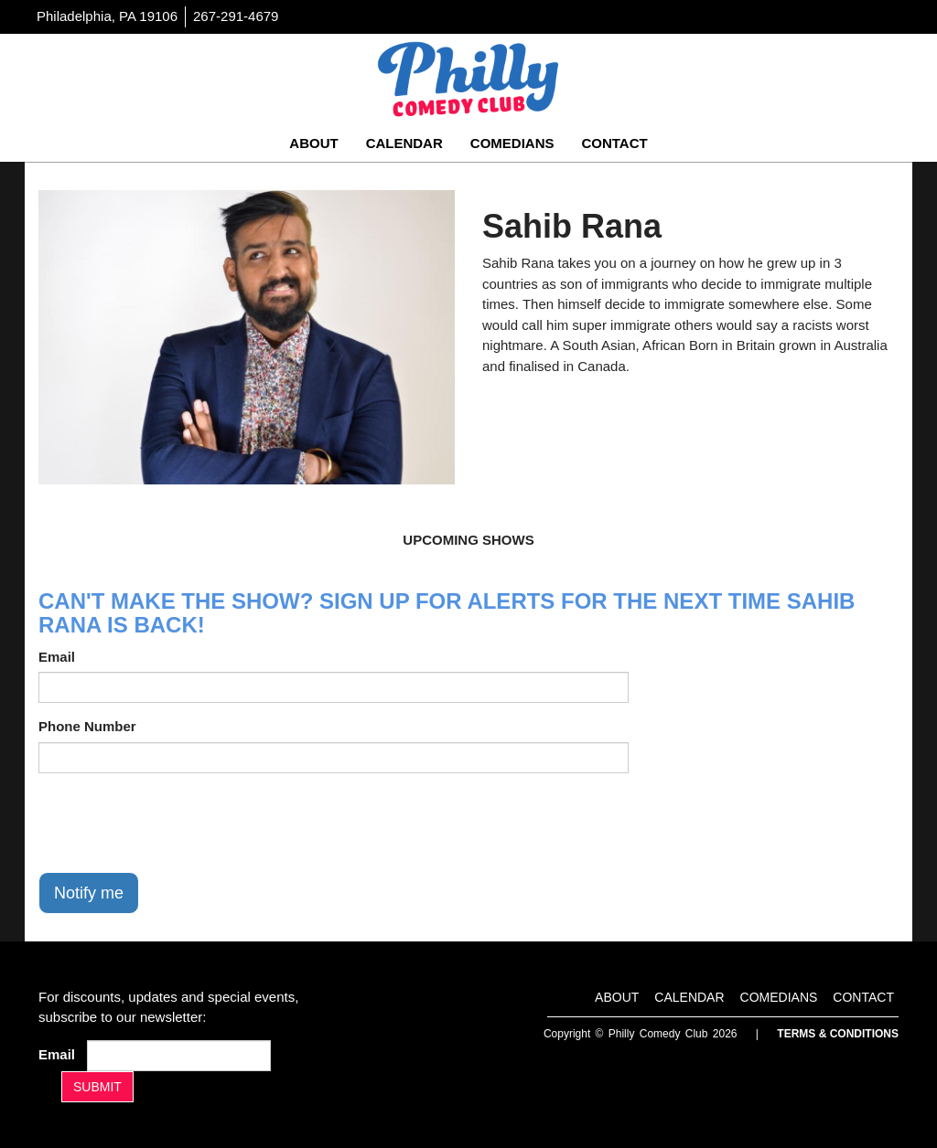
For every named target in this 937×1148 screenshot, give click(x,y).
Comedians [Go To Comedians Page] (512, 143)
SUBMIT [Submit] (97, 1086)
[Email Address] (179, 1055)
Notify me (89, 893)
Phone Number (87, 726)
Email (56, 656)
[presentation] (177, 822)
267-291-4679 (235, 16)
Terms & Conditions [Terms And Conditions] (838, 1033)
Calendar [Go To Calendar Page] (404, 143)
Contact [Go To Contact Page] (614, 143)
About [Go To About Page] (313, 143)
